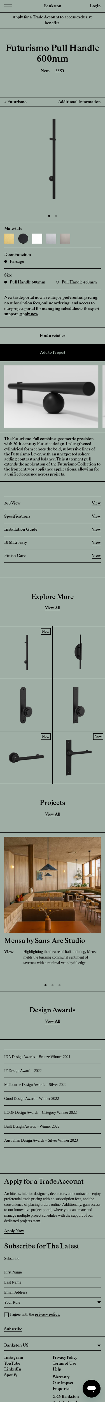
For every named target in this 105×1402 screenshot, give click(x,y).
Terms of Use (64, 1363)
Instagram (13, 1358)
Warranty (61, 1377)
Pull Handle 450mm (76, 282)
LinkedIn (12, 1369)
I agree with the (35, 1314)
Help (57, 1369)
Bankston (52, 6)
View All (52, 608)
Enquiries (62, 1389)
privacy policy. (47, 1314)
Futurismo (17, 102)
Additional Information (79, 102)
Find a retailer (52, 336)
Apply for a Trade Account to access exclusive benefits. (53, 20)
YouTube (12, 1363)
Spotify (10, 1375)
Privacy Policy (65, 1358)
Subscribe (13, 1329)
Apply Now (14, 1231)
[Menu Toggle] (8, 6)
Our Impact (63, 1383)
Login (95, 6)
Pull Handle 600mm (24, 282)
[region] (52, 1346)
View (8, 952)
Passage (14, 262)
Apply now (29, 314)
